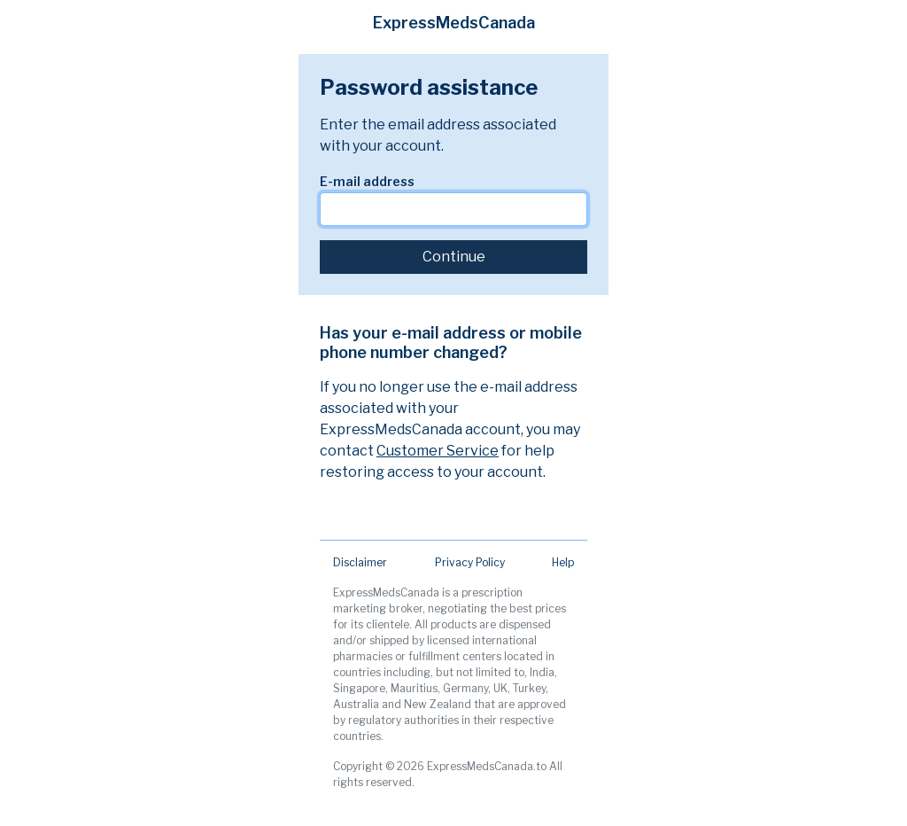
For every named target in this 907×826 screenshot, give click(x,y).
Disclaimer (360, 562)
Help (563, 562)
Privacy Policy (470, 562)
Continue (453, 256)
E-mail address (367, 181)
